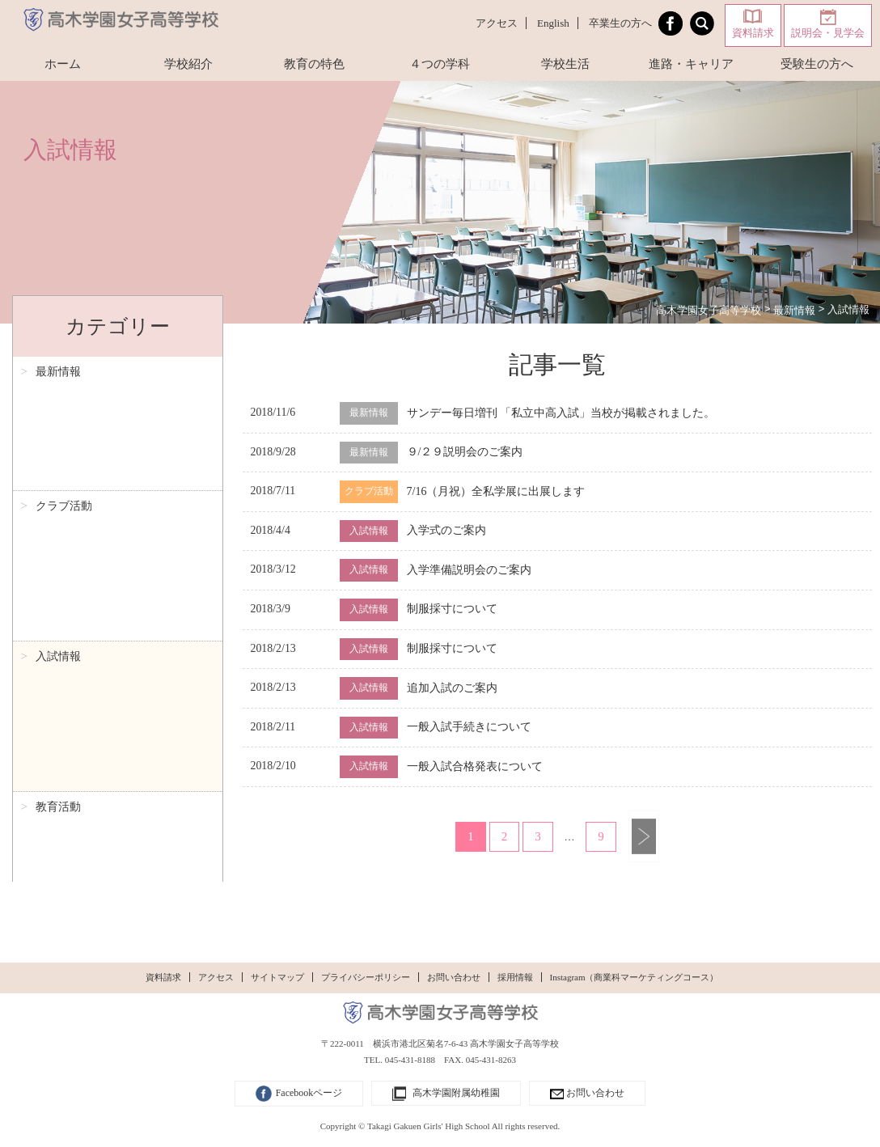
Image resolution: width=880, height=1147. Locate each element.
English (553, 23)
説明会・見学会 (828, 33)
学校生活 (565, 63)
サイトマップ (277, 977)
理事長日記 (64, 495)
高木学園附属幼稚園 (446, 1093)
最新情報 (58, 372)
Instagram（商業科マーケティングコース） (634, 977)
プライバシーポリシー (365, 977)
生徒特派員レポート (87, 525)
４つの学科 (439, 63)
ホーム (62, 63)
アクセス (497, 23)
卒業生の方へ (620, 23)
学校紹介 (188, 63)
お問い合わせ (453, 977)
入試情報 (58, 433)
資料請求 (753, 33)
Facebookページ (299, 1094)
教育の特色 (314, 63)
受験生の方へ (817, 63)
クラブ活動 (64, 402)
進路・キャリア (691, 63)
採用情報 (515, 977)
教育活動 (58, 464)
